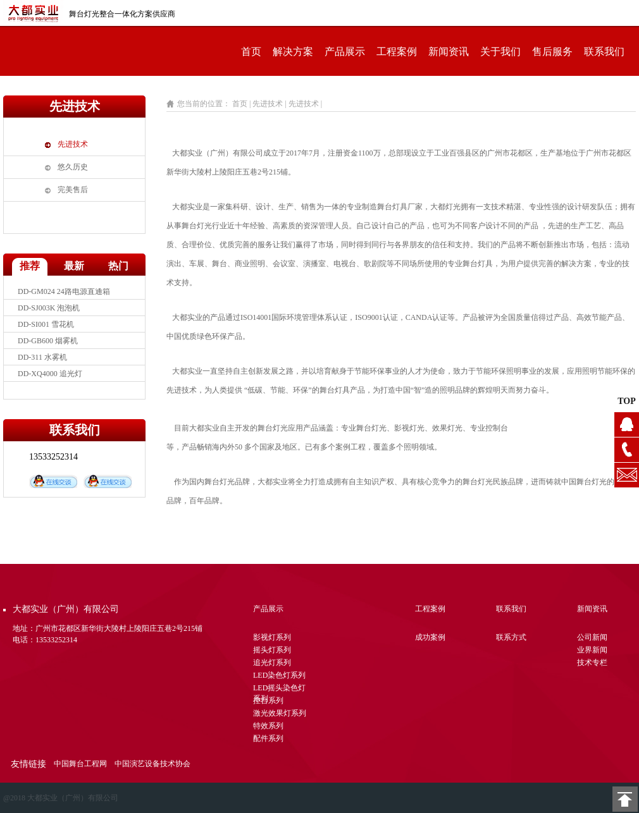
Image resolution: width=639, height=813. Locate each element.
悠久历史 (73, 166)
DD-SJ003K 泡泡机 (49, 313)
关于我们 (500, 51)
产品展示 (345, 51)
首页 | (241, 103)
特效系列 (268, 725)
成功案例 (430, 637)
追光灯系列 (272, 662)
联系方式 (511, 637)
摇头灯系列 (272, 649)
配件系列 (268, 738)
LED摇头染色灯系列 (279, 689)
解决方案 (293, 51)
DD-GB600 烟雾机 (48, 345)
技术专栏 (592, 662)
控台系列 (268, 700)
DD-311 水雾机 (42, 362)
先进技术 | (270, 103)
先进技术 (73, 144)
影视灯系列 (272, 637)
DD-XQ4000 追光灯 (50, 378)
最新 (74, 265)
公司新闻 (592, 637)
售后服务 (552, 51)
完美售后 (73, 189)
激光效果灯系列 (279, 713)
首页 (251, 51)
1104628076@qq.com (626, 475)
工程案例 (396, 51)
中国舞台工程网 (80, 763)
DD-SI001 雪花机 (46, 329)
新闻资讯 (448, 51)
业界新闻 (592, 649)
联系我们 (604, 51)
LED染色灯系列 (279, 675)
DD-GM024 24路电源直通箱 (64, 296)
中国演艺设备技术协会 (152, 763)
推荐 (30, 265)
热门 (118, 265)
